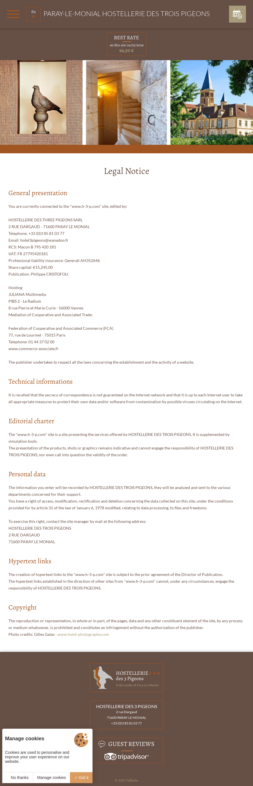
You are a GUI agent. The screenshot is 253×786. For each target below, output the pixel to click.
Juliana (132, 780)
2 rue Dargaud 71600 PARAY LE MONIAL (126, 715)
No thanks (17, 777)
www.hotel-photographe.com (83, 634)
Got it (81, 777)
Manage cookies (51, 777)
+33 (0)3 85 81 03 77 (126, 723)
